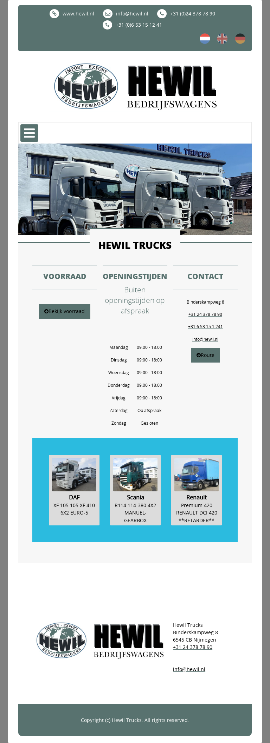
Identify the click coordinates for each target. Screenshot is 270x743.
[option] (74, 496)
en (222, 38)
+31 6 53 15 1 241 (205, 326)
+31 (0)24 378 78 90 (186, 13)
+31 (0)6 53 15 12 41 (132, 24)
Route (205, 355)
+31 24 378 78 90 (205, 314)
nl (205, 38)
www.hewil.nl (72, 13)
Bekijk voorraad (64, 311)
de (240, 38)
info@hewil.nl (125, 13)
